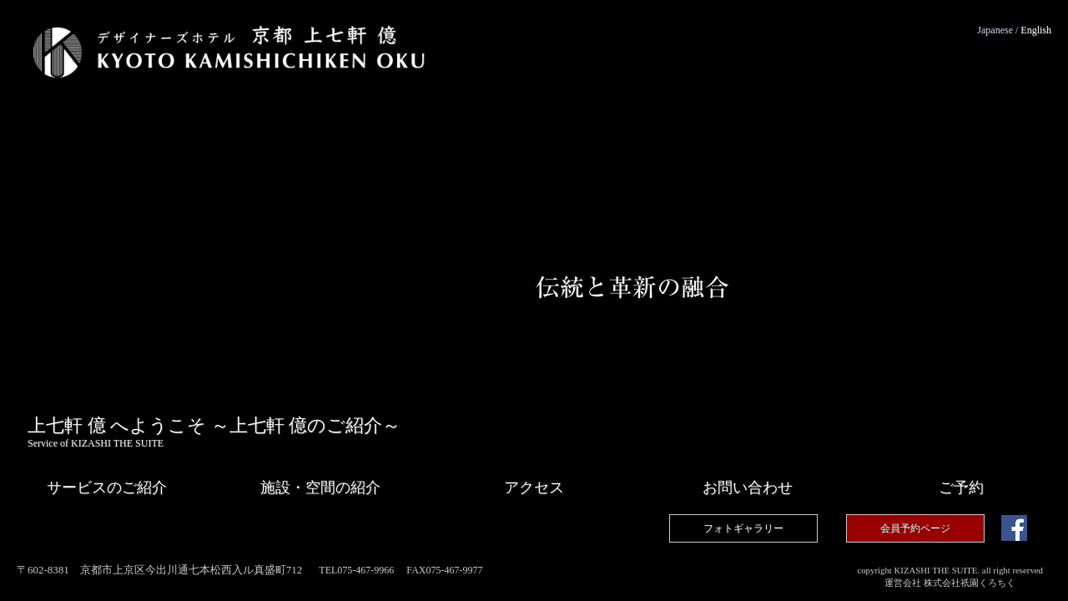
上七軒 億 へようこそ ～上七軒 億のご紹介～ (214, 432)
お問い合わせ (748, 487)
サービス (107, 487)
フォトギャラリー (743, 528)
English (1035, 30)
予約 (961, 487)
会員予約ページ (915, 528)
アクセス (534, 487)
